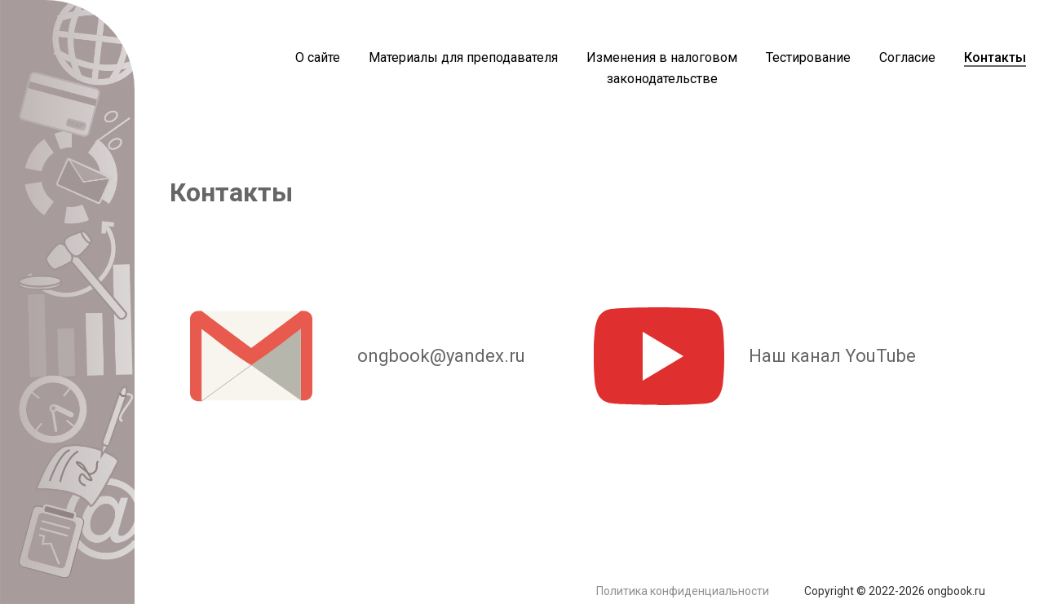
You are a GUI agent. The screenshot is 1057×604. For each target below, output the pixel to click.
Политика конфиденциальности (682, 590)
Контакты (995, 57)
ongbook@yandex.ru (347, 356)
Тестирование (808, 57)
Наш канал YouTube (755, 356)
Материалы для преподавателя (463, 57)
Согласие (907, 57)
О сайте (317, 57)
